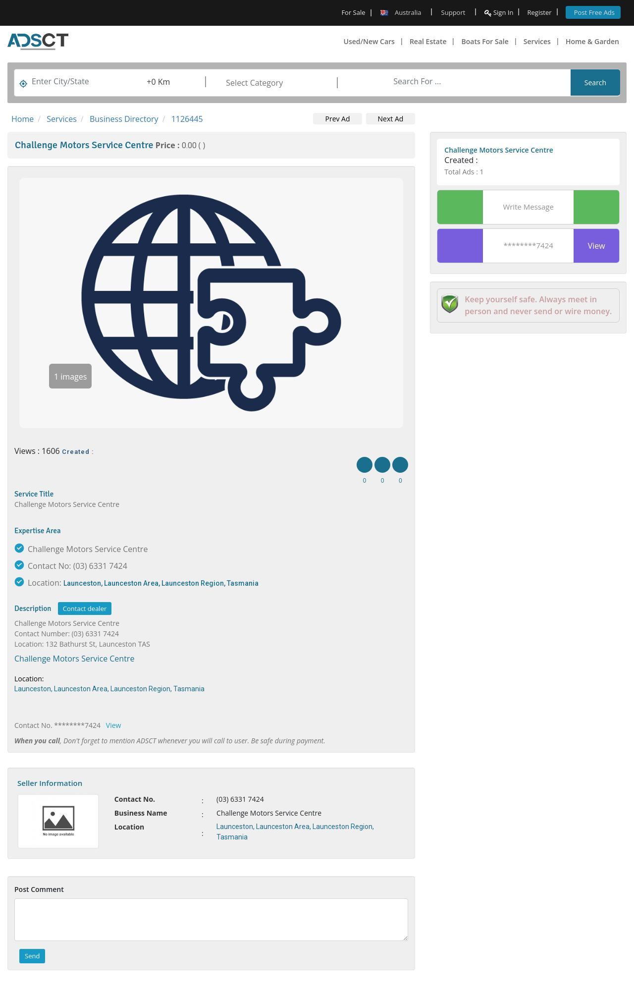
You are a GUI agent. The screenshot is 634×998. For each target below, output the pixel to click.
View (113, 725)
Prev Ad (337, 118)
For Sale (353, 12)
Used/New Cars (369, 41)
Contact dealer (84, 608)
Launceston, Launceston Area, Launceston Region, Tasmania (161, 583)
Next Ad (391, 118)
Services (537, 41)
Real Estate (428, 41)
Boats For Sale (484, 41)
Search (595, 82)
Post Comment (39, 889)
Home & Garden (592, 41)
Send (32, 955)
